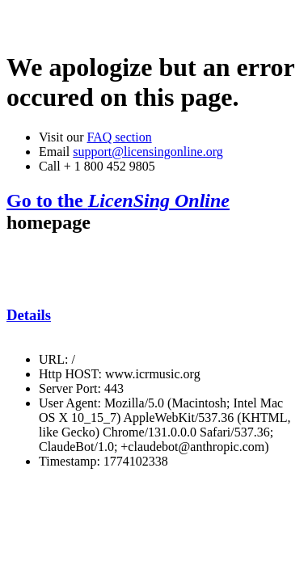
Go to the (118, 200)
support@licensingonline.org (148, 151)
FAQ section (118, 137)
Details (28, 314)
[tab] (154, 315)
